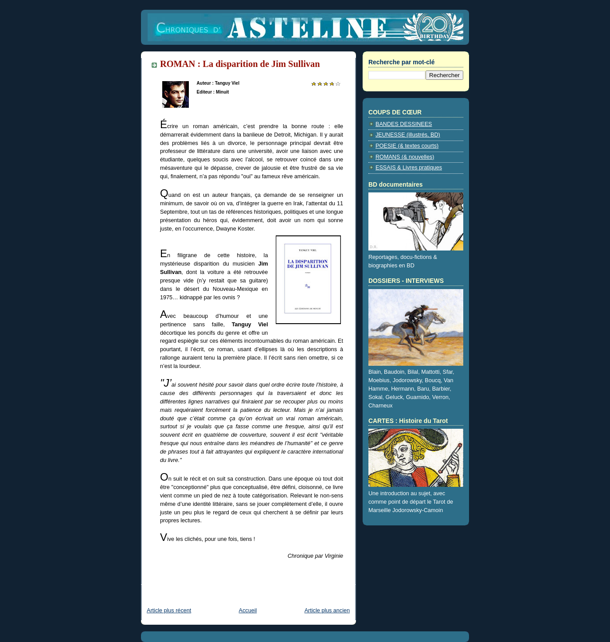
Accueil (248, 610)
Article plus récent (169, 610)
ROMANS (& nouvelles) (404, 157)
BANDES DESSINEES (403, 124)
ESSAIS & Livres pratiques (408, 167)
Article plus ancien (327, 610)
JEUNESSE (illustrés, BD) (407, 135)
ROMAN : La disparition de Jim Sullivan (240, 64)
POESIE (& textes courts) (406, 146)
